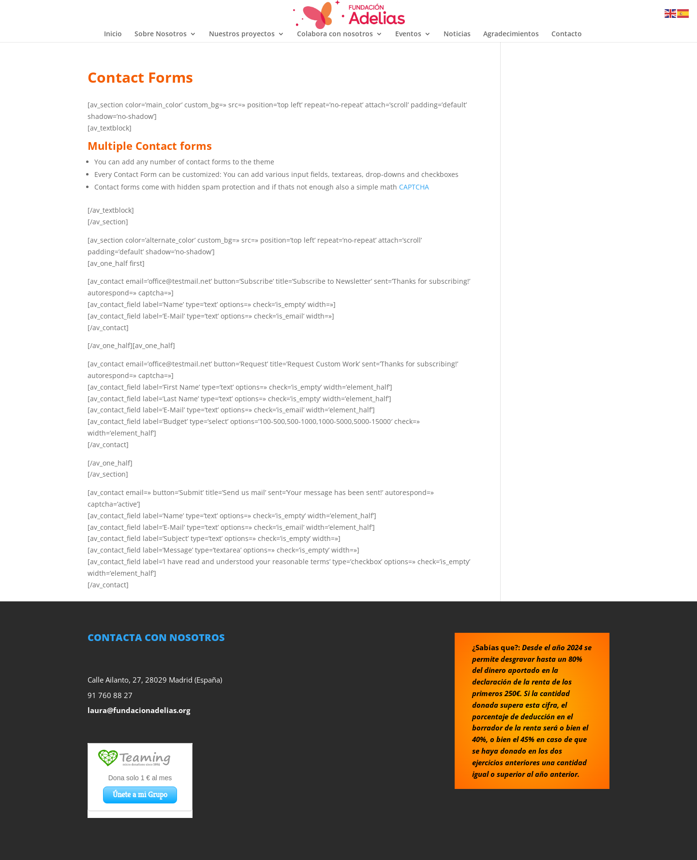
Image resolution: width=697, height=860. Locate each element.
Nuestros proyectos (242, 34)
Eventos (408, 34)
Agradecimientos (511, 34)
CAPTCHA (414, 186)
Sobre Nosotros (160, 34)
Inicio (113, 34)
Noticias (457, 34)
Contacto (566, 34)
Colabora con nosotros (335, 34)
